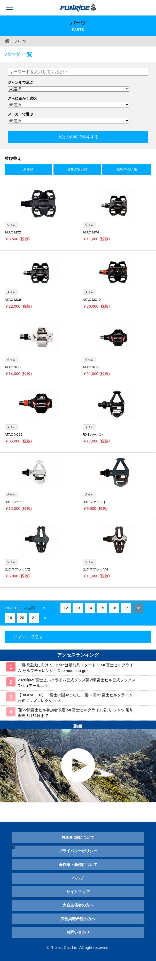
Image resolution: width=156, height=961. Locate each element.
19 (10, 617)
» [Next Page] (45, 617)
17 (126, 608)
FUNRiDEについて (78, 837)
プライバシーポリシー (78, 851)
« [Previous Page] (44, 608)
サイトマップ (78, 891)
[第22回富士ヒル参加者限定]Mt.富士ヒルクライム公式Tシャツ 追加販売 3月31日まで (76, 713)
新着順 (28, 169)
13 (78, 608)
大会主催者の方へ (78, 905)
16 (114, 608)
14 (90, 608)
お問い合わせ (78, 932)
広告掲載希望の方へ (77, 919)
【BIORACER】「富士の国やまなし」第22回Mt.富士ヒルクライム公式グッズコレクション (75, 698)
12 (66, 608)
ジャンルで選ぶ (27, 637)
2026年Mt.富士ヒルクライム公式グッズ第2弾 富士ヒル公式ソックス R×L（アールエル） (77, 683)
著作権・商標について (78, 864)
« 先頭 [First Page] (29, 608)
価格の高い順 (127, 169)
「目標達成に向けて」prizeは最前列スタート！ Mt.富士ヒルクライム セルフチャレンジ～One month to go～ (75, 668)
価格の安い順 (77, 169)
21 (34, 617)
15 (102, 608)
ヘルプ (78, 878)
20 (22, 617)
